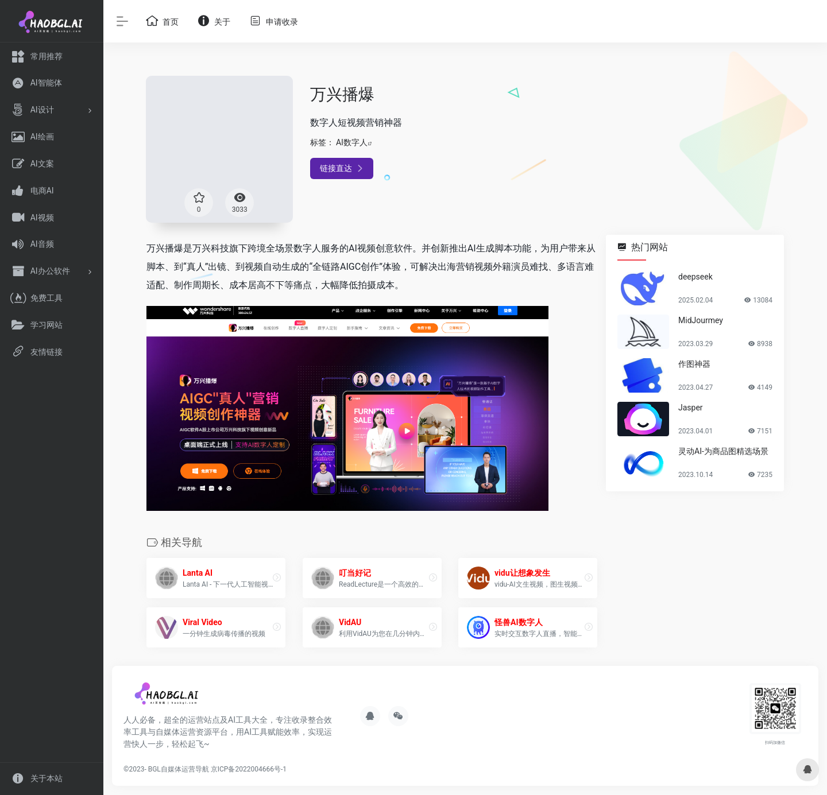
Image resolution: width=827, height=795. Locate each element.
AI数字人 (352, 142)
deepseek (695, 276)
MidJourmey (700, 320)
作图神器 (694, 364)
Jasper (690, 407)
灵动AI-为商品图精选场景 (723, 451)
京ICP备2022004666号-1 (249, 769)
